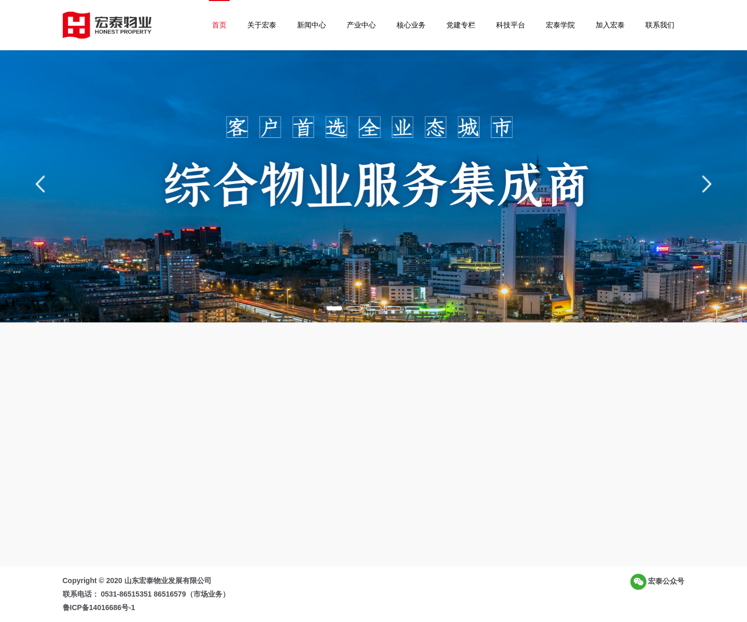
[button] (40, 184)
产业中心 (361, 25)
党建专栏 (460, 25)
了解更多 (222, 476)
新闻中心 (311, 25)
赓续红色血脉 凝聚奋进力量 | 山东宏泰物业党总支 (521, 426)
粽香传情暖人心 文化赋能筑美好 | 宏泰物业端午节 (521, 458)
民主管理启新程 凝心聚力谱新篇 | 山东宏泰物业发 (521, 473)
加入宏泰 (610, 25)
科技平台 (510, 25)
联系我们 (659, 25)
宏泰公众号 (657, 582)
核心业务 (411, 25)
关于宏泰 (261, 25)
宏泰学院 (560, 25)
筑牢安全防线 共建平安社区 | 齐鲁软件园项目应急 (521, 442)
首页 (219, 25)
